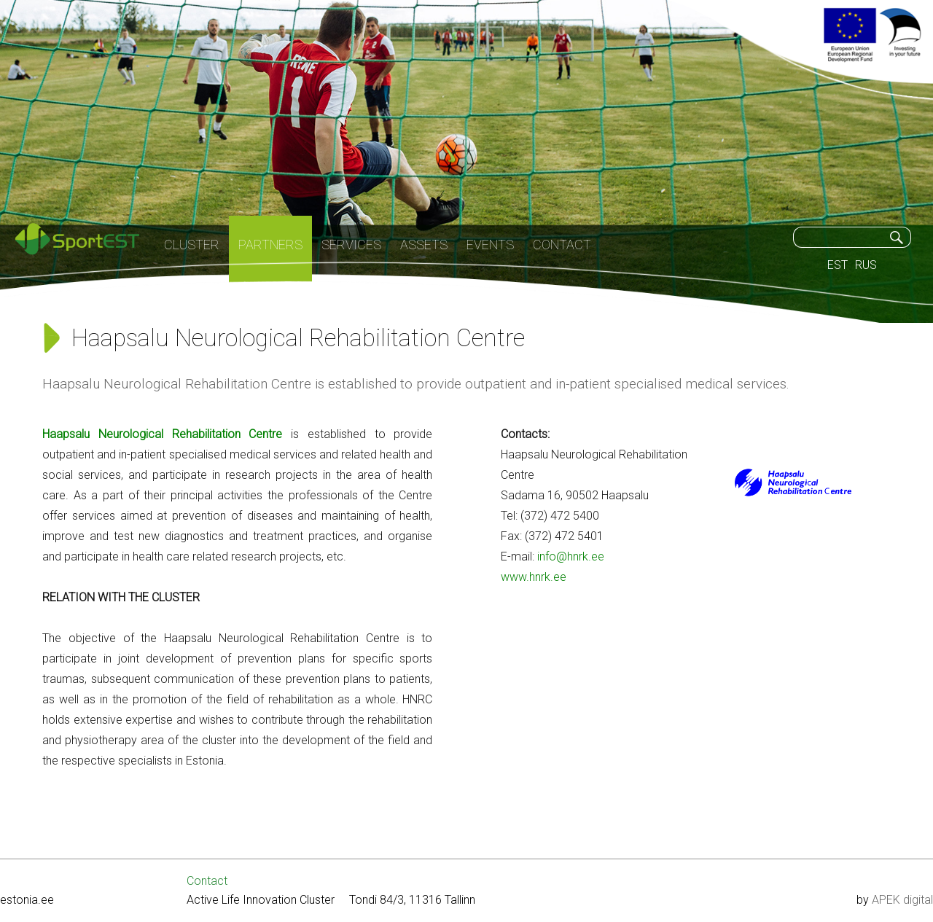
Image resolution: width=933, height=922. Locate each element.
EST (837, 265)
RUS (866, 265)
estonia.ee (27, 900)
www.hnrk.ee (533, 577)
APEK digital (902, 900)
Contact (207, 881)
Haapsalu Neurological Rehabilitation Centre (162, 434)
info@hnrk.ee (569, 556)
